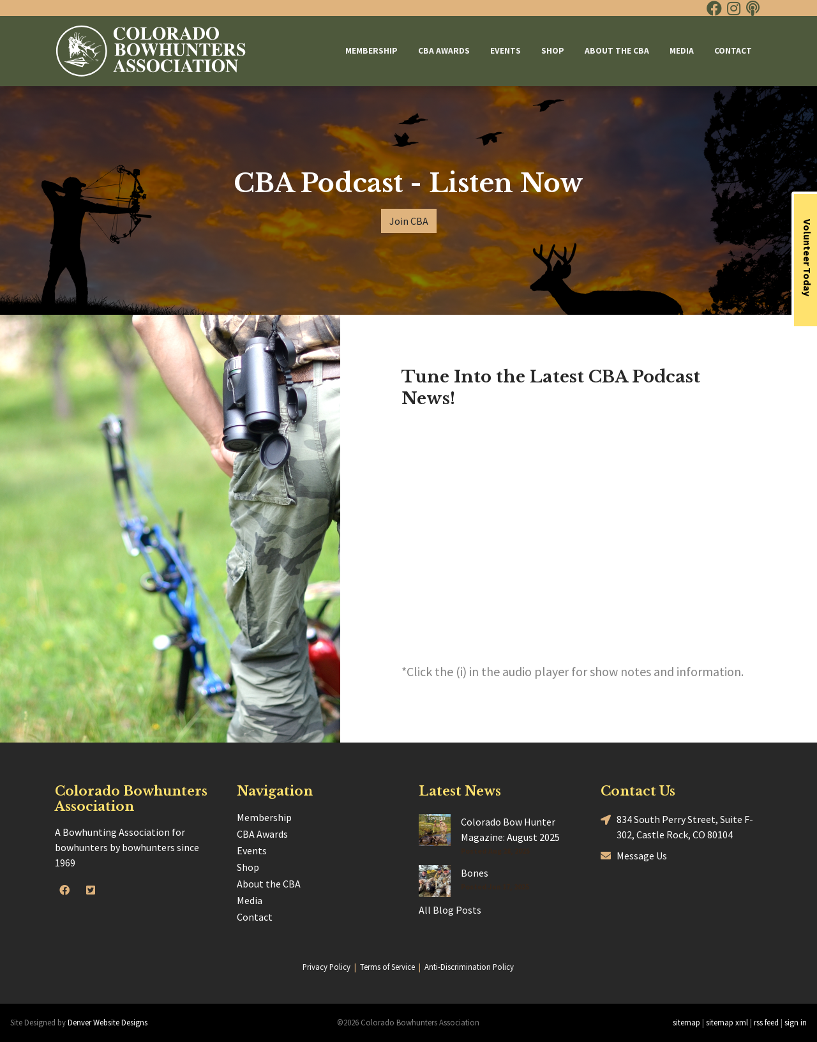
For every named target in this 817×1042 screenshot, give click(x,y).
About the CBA (617, 50)
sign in (795, 1022)
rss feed (766, 1022)
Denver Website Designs (107, 1022)
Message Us (634, 855)
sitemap (686, 1022)
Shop (552, 50)
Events (505, 50)
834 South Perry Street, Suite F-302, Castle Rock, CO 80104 (677, 826)
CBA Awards (444, 50)
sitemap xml (727, 1022)
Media (682, 50)
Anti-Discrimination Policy (469, 967)
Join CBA (408, 221)
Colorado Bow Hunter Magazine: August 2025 (510, 829)
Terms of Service (387, 967)
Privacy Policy (326, 967)
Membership (371, 50)
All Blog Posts (450, 909)
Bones (474, 872)
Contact (733, 50)
